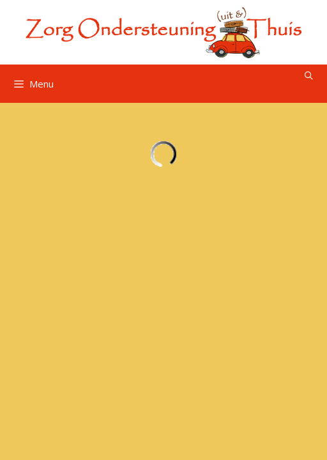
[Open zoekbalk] (309, 76)
